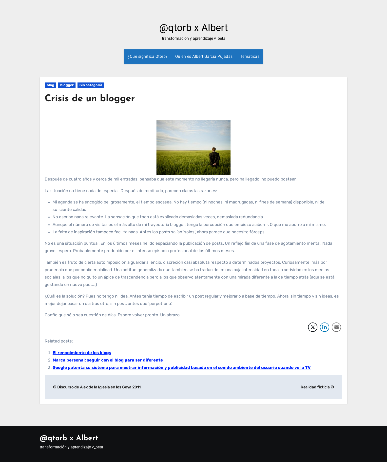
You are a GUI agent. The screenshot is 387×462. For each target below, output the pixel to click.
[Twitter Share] (312, 327)
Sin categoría (90, 85)
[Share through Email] (336, 327)
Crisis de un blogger (90, 99)
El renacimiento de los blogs (82, 352)
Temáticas (250, 56)
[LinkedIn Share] (324, 327)
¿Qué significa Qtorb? (148, 56)
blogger (67, 85)
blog (50, 85)
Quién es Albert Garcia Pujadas (204, 56)
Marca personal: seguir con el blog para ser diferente (108, 360)
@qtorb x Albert (193, 28)
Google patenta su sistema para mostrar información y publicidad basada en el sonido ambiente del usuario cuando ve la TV (182, 367)
